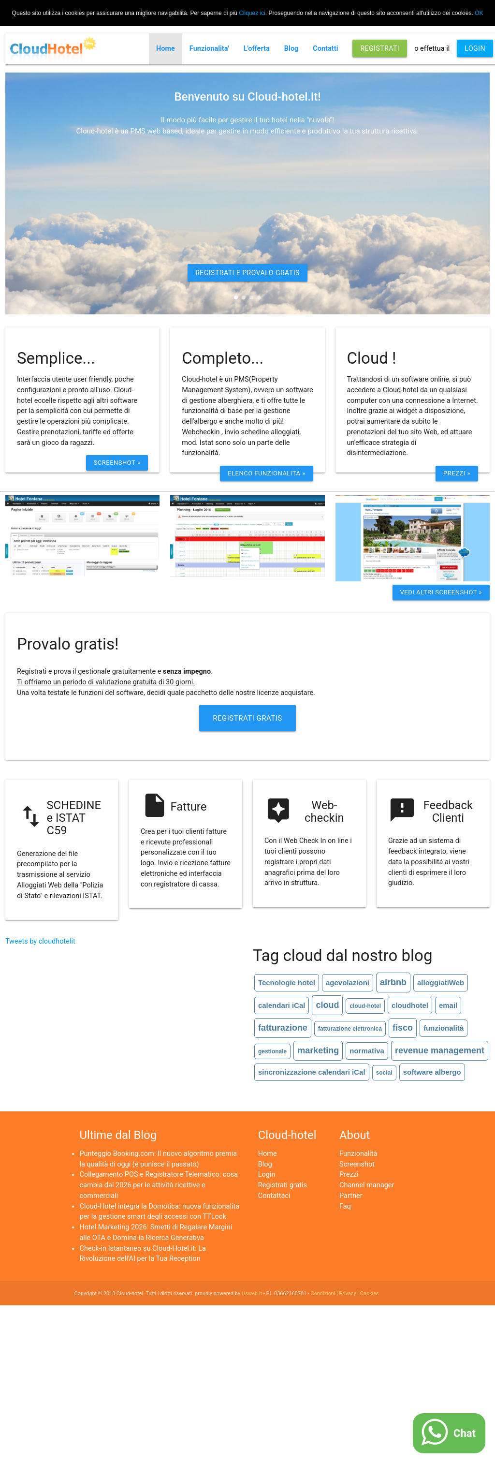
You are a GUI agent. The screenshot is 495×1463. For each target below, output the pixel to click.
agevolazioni (347, 982)
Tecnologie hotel (286, 982)
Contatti (325, 48)
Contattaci (274, 1196)
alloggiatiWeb (440, 982)
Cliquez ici (252, 13)
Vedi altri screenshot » (441, 592)
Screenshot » (117, 462)
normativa (366, 1051)
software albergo (432, 1072)
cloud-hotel (365, 1006)
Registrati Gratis (247, 718)
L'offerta (257, 48)
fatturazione (282, 1028)
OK (479, 13)
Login (267, 1174)
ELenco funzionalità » (267, 473)
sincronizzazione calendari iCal (311, 1072)
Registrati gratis (282, 1185)
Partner (351, 1196)
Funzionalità (358, 1154)
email (448, 1005)
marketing (318, 1050)
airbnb (393, 982)
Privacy (347, 1293)
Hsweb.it (252, 1293)
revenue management (439, 1050)
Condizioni (323, 1293)
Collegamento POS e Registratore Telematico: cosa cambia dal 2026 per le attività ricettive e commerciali (158, 1185)
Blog (291, 48)
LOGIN (475, 48)
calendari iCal (282, 1005)
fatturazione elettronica (350, 1028)
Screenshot (357, 1164)
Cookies (369, 1293)
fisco (403, 1028)
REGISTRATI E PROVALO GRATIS (247, 273)
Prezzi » (456, 473)
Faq (345, 1206)
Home (165, 48)
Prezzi (349, 1174)
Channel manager (366, 1185)
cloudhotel (410, 1005)
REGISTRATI (379, 48)
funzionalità (443, 1028)
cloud (327, 1005)
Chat (464, 1433)
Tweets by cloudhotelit (40, 941)
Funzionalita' (209, 48)
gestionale (272, 1051)
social (384, 1072)
